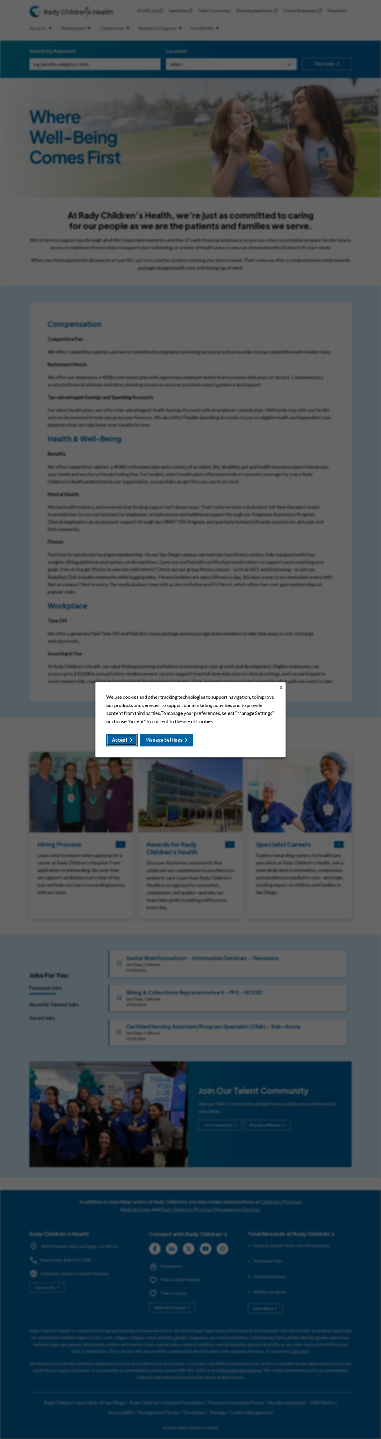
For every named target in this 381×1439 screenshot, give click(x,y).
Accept (120, 740)
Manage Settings (164, 740)
